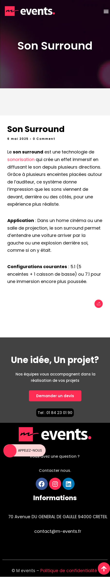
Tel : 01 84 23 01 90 (55, 412)
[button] (106, 11)
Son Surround (55, 45)
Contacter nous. (55, 470)
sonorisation (20, 159)
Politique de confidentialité (69, 571)
